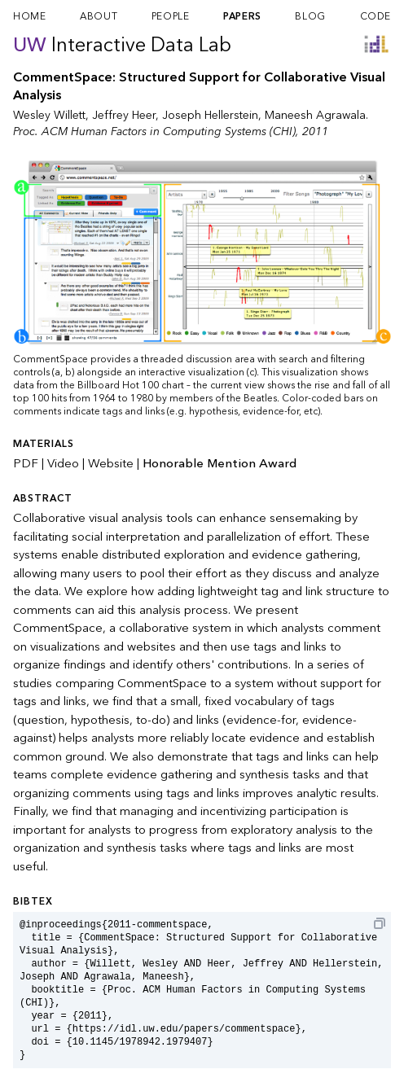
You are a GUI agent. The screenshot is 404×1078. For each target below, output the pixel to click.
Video (63, 463)
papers (242, 16)
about (98, 16)
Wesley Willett (49, 115)
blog (310, 16)
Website (111, 463)
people (171, 16)
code (375, 16)
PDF (25, 463)
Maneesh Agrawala (315, 115)
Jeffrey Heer (124, 115)
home (29, 16)
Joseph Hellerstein (210, 115)
